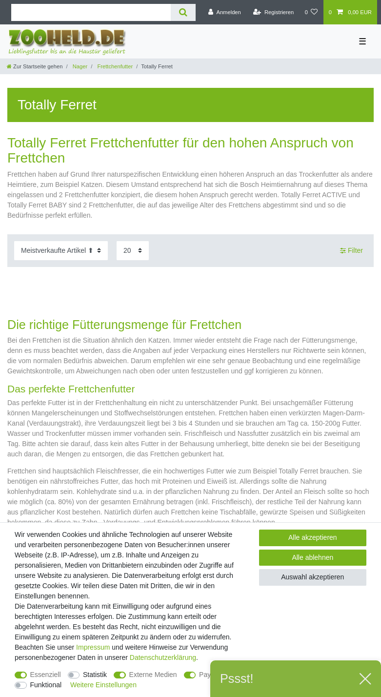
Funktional (46, 685)
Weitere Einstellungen (103, 685)
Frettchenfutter (114, 66)
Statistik (95, 674)
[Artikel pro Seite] (133, 250)
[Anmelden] (224, 12)
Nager (79, 66)
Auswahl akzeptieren (312, 577)
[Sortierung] (61, 250)
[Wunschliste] (311, 12)
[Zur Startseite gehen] (34, 66)
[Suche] (183, 12)
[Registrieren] (273, 12)
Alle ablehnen (312, 557)
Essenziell (45, 674)
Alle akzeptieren (312, 537)
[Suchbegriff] (91, 12)
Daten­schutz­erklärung (163, 657)
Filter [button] (351, 250)
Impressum (93, 647)
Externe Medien (153, 674)
